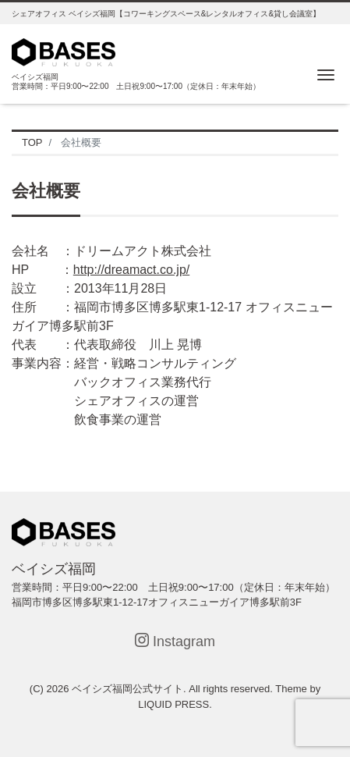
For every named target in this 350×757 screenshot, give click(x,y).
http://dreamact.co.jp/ (131, 269)
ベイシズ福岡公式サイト (127, 689)
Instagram (175, 641)
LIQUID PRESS (173, 704)
